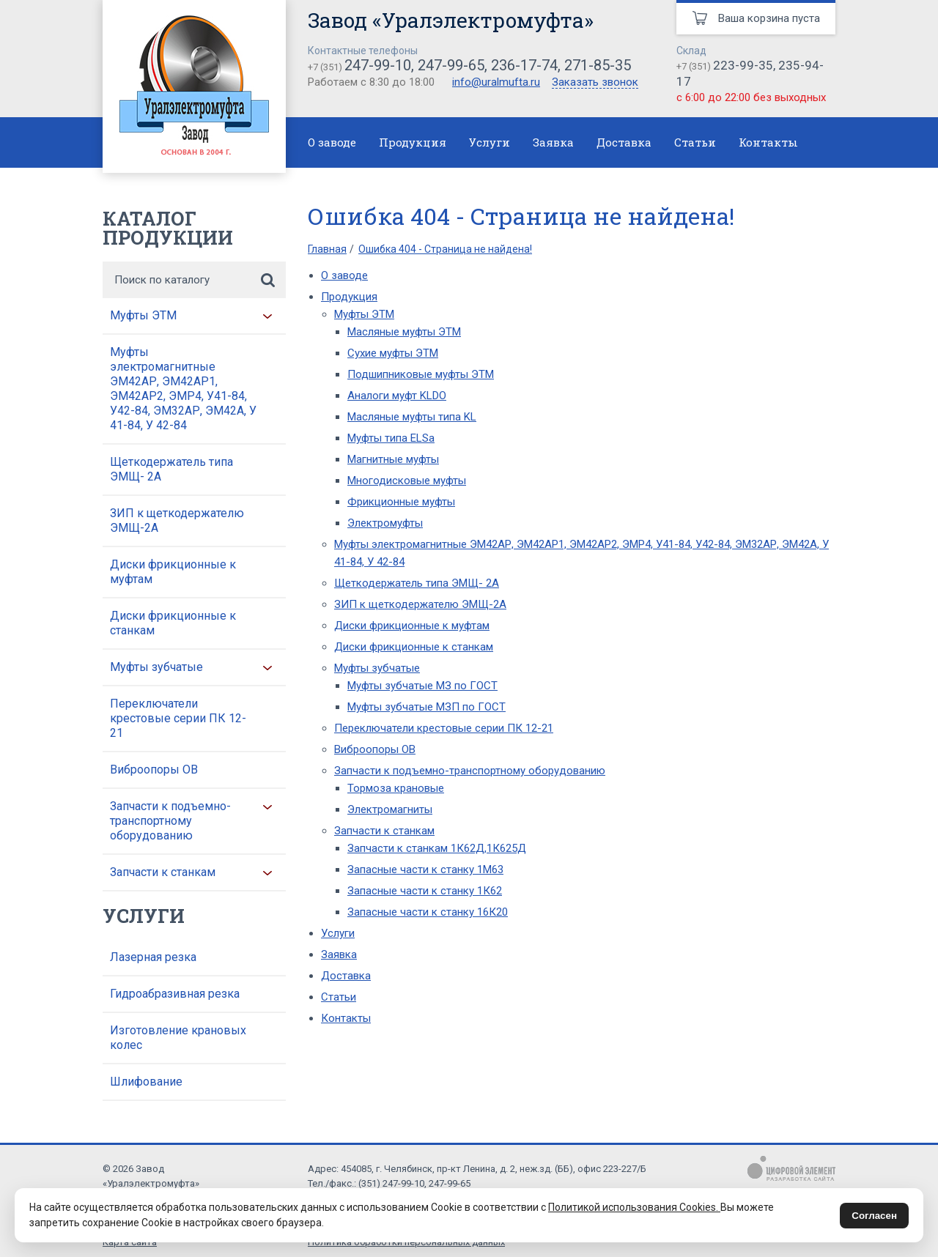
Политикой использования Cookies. (634, 1207)
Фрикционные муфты (401, 501)
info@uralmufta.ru (496, 82)
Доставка (624, 142)
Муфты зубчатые (156, 667)
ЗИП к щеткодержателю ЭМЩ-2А (177, 520)
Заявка (553, 142)
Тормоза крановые (395, 788)
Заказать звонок (595, 83)
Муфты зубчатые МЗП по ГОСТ (426, 706)
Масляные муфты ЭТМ (404, 331)
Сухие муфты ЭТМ (392, 353)
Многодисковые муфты (406, 480)
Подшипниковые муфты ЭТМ (420, 374)
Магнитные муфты (393, 459)
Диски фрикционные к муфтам (173, 571)
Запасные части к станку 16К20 (427, 912)
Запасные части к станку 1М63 (425, 869)
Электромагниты (389, 809)
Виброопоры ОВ (154, 769)
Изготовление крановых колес (178, 1037)
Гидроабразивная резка (175, 994)
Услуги (489, 142)
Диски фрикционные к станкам (173, 623)
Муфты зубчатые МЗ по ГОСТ (422, 685)
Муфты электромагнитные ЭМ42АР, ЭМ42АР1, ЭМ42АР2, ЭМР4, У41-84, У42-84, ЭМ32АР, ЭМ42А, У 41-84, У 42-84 (183, 388)
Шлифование (146, 1082)
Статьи (695, 142)
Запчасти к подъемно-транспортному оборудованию (170, 820)
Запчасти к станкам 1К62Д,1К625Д (436, 848)
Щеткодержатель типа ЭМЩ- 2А (171, 469)
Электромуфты (385, 523)
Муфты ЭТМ (143, 315)
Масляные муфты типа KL (411, 416)
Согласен (874, 1215)
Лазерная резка (153, 957)
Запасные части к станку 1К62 (424, 890)
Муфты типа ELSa (391, 438)
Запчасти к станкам (162, 872)
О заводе (332, 142)
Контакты (768, 142)
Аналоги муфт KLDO (396, 395)
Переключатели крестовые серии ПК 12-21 (178, 718)
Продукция (412, 142)
